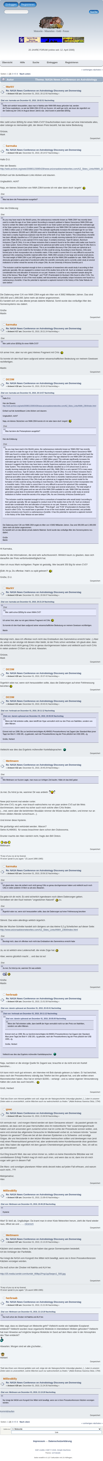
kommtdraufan (7, 1411)
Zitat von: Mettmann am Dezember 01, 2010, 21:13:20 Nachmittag (28, 1312)
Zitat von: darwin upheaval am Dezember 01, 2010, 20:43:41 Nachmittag (31, 1008)
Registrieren (28, 4)
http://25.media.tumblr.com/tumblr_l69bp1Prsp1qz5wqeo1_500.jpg (33, 1274)
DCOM (10, 379)
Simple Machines (64, 1450)
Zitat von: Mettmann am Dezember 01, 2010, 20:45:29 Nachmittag (28, 1204)
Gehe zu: (6, 1429)
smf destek (56, 1453)
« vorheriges (86, 70)
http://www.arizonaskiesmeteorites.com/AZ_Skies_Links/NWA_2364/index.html (39, 930)
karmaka (11, 145)
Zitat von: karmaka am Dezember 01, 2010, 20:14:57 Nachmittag (27, 393)
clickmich (29, 1224)
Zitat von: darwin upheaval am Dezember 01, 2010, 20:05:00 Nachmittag (33, 716)
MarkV (10, 86)
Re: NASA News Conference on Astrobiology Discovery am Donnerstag (43, 90)
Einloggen (11, 4)
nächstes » (98, 70)
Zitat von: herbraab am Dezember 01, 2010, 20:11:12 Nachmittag (28, 711)
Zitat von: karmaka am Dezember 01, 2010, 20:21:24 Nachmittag (27, 602)
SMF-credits (40, 1450)
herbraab (11, 994)
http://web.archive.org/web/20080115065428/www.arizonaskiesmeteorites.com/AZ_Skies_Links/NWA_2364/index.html (49, 406)
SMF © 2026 (51, 1450)
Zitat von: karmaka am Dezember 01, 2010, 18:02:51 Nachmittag (27, 100)
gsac (9, 1109)
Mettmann (12, 760)
